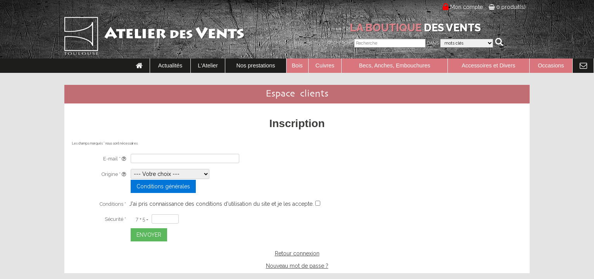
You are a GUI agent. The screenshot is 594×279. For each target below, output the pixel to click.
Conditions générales (163, 186)
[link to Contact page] (583, 66)
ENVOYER (148, 235)
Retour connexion (297, 253)
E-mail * (114, 159)
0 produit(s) (507, 7)
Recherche (340, 43)
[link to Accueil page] (139, 66)
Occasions (551, 65)
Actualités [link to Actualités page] (170, 65)
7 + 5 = (142, 219)
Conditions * (113, 204)
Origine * (114, 174)
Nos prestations (256, 65)
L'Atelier (208, 65)
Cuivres (325, 65)
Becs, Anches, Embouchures (394, 65)
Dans (433, 43)
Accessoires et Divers (488, 65)
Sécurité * (115, 219)
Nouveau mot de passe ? (297, 266)
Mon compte (466, 7)
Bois (297, 65)
